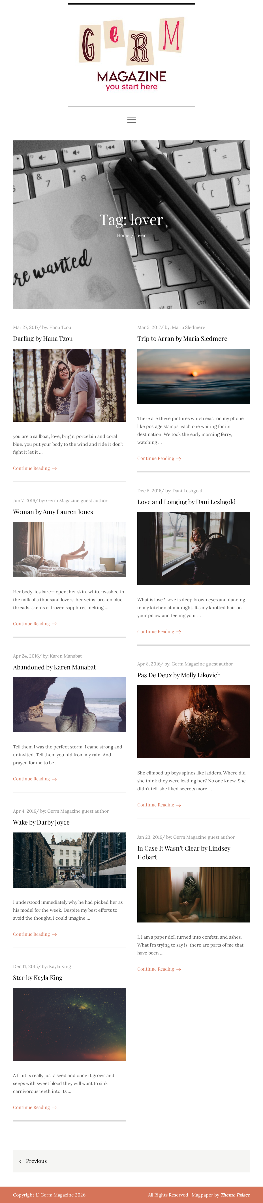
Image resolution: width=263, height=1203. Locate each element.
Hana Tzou (60, 327)
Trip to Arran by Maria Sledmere (182, 338)
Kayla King (60, 966)
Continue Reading (35, 468)
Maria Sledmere (188, 327)
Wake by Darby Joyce (41, 822)
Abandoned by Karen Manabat (54, 667)
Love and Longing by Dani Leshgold (186, 501)
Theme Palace (235, 1195)
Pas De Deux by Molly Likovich (179, 675)
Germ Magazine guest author (77, 500)
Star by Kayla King (38, 977)
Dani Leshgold (187, 490)
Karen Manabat (66, 656)
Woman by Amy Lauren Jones (53, 511)
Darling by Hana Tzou (43, 338)
